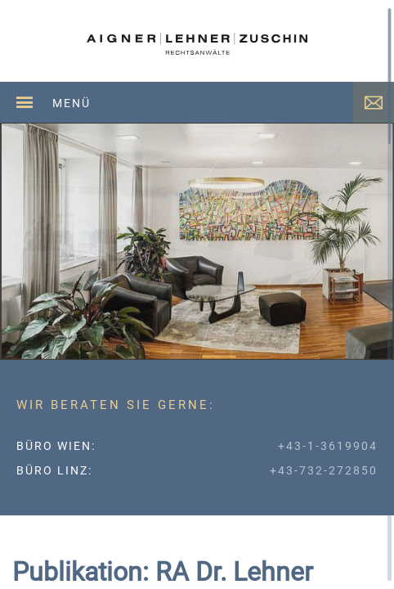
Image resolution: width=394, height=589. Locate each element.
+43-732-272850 (324, 470)
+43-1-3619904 (328, 445)
